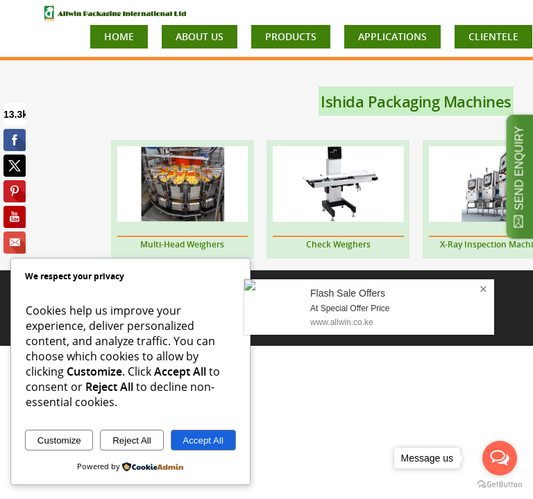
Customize (59, 440)
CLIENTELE (493, 36)
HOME (119, 36)
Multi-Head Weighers (182, 244)
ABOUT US (199, 36)
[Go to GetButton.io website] (499, 484)
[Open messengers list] (499, 458)
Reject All (131, 440)
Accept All (203, 440)
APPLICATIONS (392, 36)
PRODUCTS (290, 36)
